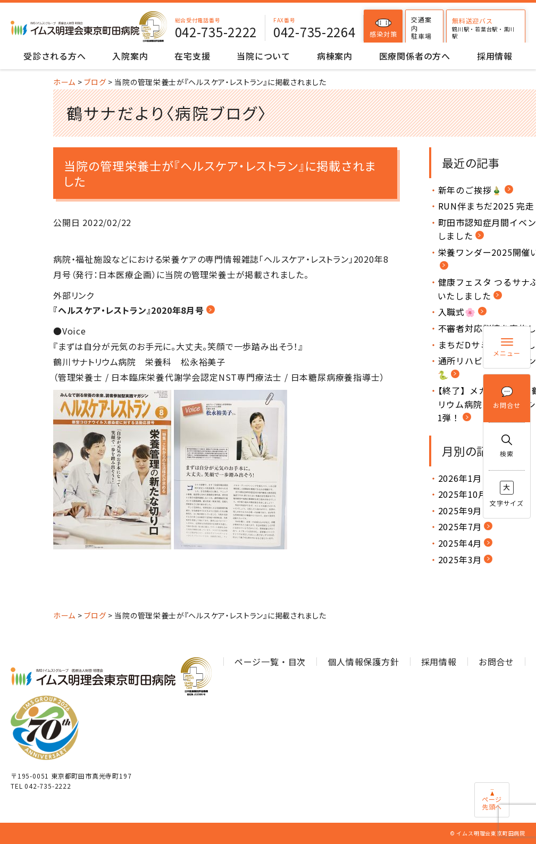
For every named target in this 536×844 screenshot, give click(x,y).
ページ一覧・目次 (270, 661)
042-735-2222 (221, 32)
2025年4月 (460, 543)
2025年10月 (462, 494)
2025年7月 (460, 526)
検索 (507, 446)
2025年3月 (460, 559)
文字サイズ (507, 494)
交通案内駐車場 (427, 27)
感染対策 (389, 28)
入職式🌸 (457, 311)
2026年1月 (460, 478)
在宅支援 (192, 55)
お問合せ (506, 398)
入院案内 (130, 55)
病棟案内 (335, 55)
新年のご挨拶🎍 (470, 189)
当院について (263, 55)
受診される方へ (54, 55)
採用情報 (495, 55)
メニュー (506, 347)
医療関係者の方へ (414, 55)
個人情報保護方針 (363, 661)
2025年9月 (460, 510)
